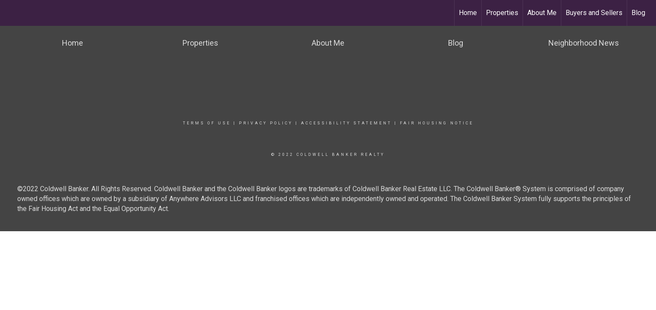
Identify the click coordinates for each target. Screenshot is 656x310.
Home (468, 13)
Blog (638, 13)
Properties (502, 13)
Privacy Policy (266, 123)
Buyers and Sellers (594, 13)
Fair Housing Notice (436, 123)
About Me (542, 13)
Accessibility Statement (346, 123)
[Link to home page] (10, 13)
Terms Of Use (207, 123)
